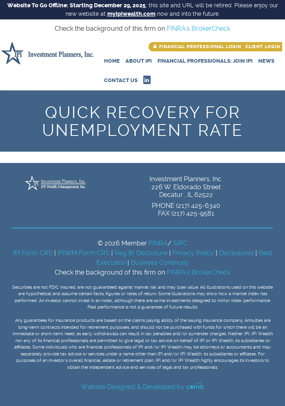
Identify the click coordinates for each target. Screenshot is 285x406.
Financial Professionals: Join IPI (205, 61)
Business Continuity (160, 262)
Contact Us (121, 80)
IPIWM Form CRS (84, 253)
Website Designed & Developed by (142, 387)
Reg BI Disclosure (142, 253)
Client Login (262, 46)
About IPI (138, 61)
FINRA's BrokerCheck (198, 28)
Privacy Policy (194, 253)
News (266, 61)
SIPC (180, 243)
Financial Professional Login (200, 46)
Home (112, 61)
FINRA (158, 243)
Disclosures (236, 253)
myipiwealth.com (131, 14)
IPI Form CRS (33, 253)
